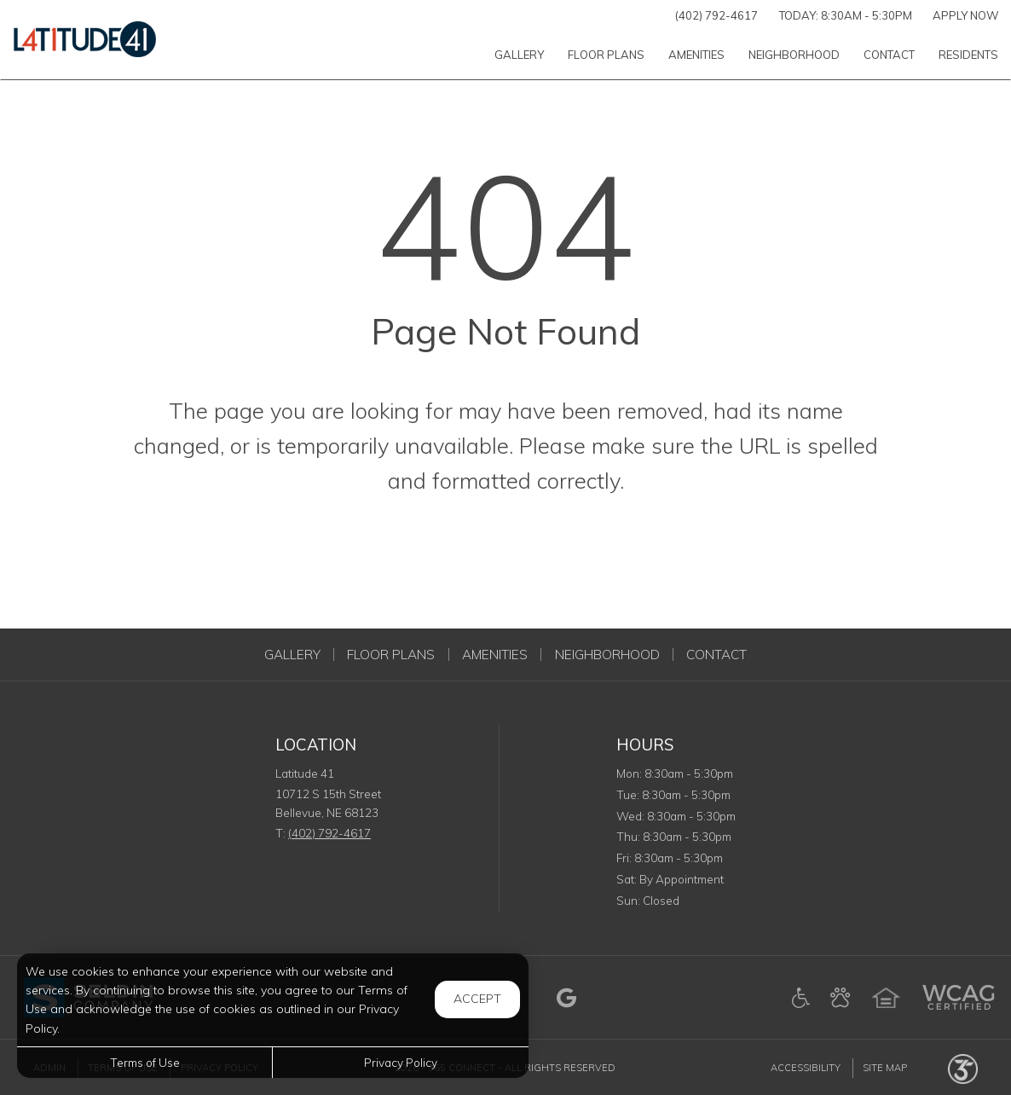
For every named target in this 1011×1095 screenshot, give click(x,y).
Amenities (495, 654)
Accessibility (806, 1068)
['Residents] (968, 54)
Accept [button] (477, 998)
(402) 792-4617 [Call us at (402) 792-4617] (716, 15)
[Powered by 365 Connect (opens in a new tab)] (963, 1068)
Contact (716, 654)
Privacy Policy (400, 1062)
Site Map (885, 1068)
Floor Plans (391, 654)
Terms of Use (145, 1062)
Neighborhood (607, 654)
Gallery (292, 654)
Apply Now (966, 15)
